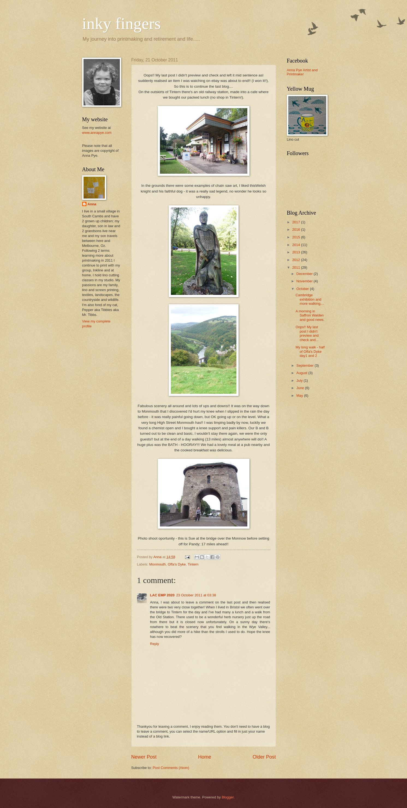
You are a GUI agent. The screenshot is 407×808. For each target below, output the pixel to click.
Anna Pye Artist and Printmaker (302, 72)
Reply (154, 644)
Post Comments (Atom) (171, 768)
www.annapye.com (97, 133)
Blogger (228, 797)
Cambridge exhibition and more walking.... (310, 299)
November (305, 281)
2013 (296, 252)
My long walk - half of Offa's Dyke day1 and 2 (310, 351)
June (300, 388)
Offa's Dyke (177, 564)
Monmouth (157, 564)
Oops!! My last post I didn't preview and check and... (307, 333)
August (302, 373)
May (300, 395)
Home (204, 757)
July (300, 380)
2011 (296, 267)
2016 (296, 229)
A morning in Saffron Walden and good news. (310, 315)
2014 (296, 245)
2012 (296, 260)
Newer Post (144, 757)
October (303, 289)
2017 (296, 222)
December (305, 274)
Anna (92, 204)
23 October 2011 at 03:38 (196, 595)
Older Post (264, 757)
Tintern (193, 564)
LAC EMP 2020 (162, 595)
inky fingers (121, 23)
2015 (296, 237)
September (305, 365)
